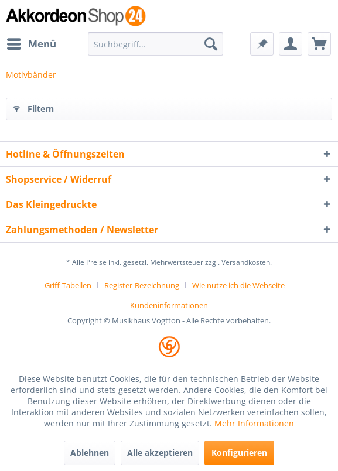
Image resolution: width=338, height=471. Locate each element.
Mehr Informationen (254, 423)
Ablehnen (89, 452)
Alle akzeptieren (160, 452)
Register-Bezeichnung (141, 285)
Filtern (33, 107)
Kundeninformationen (169, 305)
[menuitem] (31, 44)
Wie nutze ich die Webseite (238, 285)
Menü (31, 42)
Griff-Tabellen (68, 285)
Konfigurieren (239, 452)
